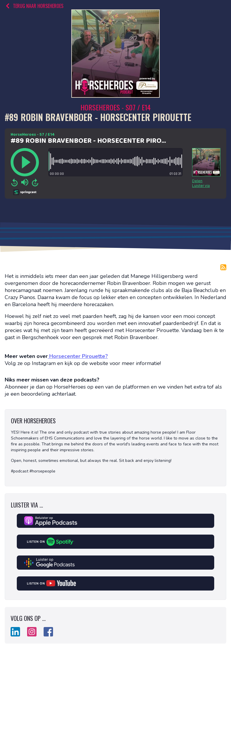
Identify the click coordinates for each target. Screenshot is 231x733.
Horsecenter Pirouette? (78, 356)
